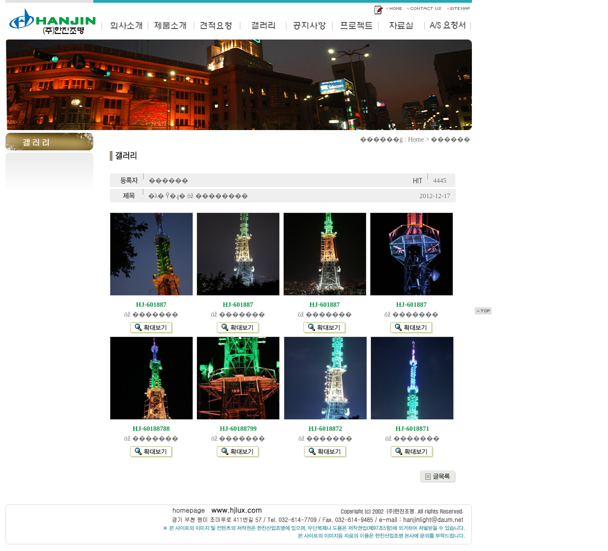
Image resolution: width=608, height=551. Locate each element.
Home (416, 139)
